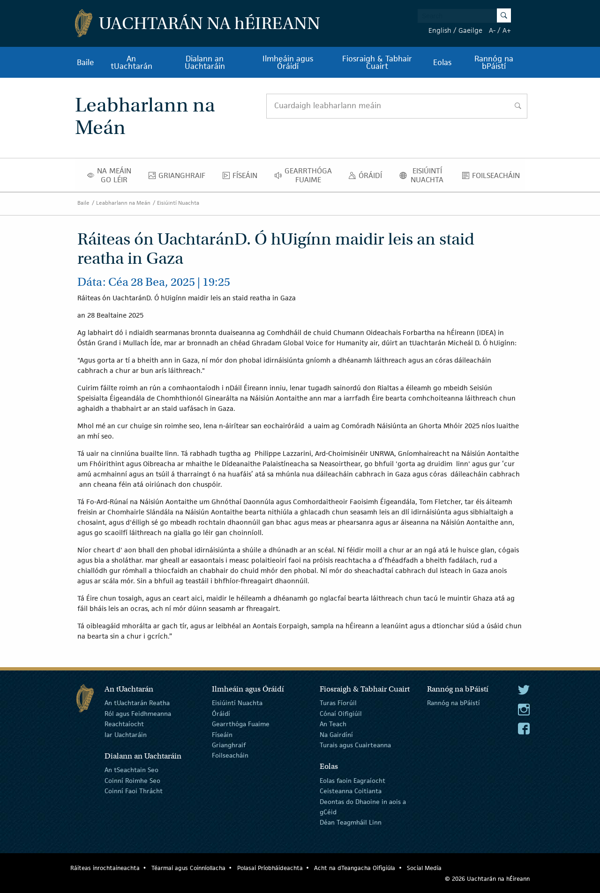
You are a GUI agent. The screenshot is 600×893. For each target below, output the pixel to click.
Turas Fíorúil (338, 703)
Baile (85, 62)
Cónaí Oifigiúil (341, 713)
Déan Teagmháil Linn (351, 822)
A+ (506, 30)
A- (492, 30)
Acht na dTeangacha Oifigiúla (354, 868)
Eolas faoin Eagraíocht (352, 780)
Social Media (424, 868)
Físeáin (242, 178)
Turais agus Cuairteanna (355, 745)
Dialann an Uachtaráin (205, 62)
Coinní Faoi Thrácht (134, 791)
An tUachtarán (131, 62)
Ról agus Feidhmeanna (138, 713)
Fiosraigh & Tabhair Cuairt (377, 62)
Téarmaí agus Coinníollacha (188, 868)
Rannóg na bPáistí (493, 62)
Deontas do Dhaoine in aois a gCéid (363, 806)
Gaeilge (470, 30)
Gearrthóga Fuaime (306, 175)
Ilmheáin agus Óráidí (287, 62)
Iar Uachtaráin (126, 734)
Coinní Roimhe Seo (132, 780)
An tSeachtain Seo (131, 770)
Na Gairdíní (336, 734)
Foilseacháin (493, 178)
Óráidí (368, 178)
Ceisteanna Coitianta (351, 791)
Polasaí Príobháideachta (270, 868)
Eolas (442, 62)
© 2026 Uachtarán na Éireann (487, 879)
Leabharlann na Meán (123, 202)
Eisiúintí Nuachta (424, 175)
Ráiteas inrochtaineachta (105, 868)
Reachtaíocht (124, 724)
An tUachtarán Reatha (137, 703)
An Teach (333, 724)
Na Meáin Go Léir (112, 175)
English (439, 30)
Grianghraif (179, 178)
